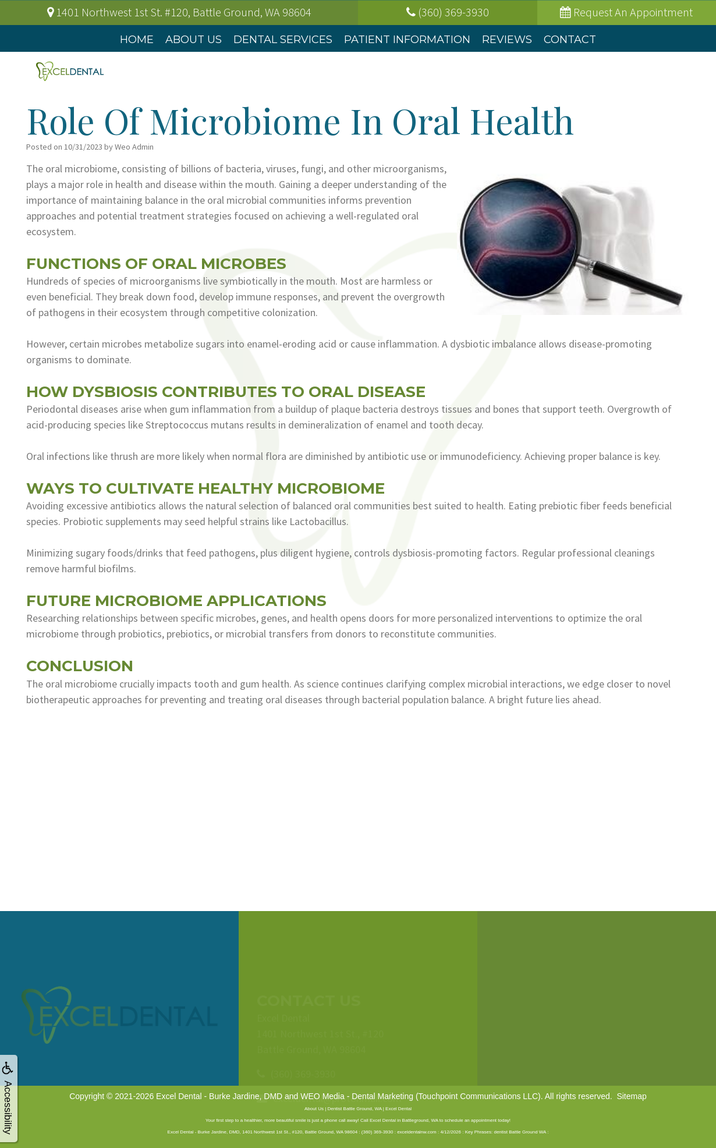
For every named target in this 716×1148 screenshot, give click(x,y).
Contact (570, 39)
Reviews (507, 39)
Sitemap (631, 1096)
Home (137, 39)
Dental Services (282, 39)
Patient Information (407, 39)
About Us (193, 39)
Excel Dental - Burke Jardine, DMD (219, 1096)
